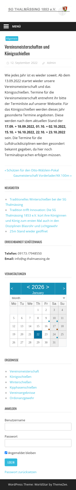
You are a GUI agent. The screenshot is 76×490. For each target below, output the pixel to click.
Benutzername (15, 420)
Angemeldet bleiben (20, 453)
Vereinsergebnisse (22, 393)
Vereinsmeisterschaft (24, 371)
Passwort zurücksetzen (20, 472)
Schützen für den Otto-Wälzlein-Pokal (32, 170)
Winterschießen (20, 382)
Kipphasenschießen (23, 387)
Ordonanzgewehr (22, 398)
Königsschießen (20, 377)
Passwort (11, 436)
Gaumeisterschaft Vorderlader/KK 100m (41, 175)
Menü (16, 26)
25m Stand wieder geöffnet (29, 231)
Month (16, 298)
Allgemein (11, 38)
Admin (51, 63)
